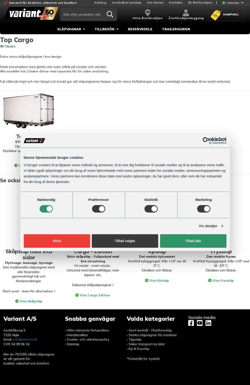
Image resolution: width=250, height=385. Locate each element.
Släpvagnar (69, 29)
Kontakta (175, 2)
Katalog (100, 2)
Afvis (57, 241)
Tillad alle (193, 241)
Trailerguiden (176, 29)
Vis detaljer (208, 226)
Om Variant (155, 2)
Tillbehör (104, 29)
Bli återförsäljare (200, 2)
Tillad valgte (125, 241)
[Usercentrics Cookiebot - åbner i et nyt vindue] (206, 140)
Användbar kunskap (126, 2)
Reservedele (140, 29)
